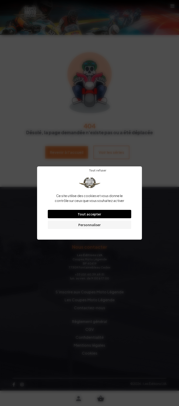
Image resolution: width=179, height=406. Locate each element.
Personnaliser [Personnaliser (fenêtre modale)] (89, 224)
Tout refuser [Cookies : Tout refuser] (97, 170)
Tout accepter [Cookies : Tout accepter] (89, 214)
